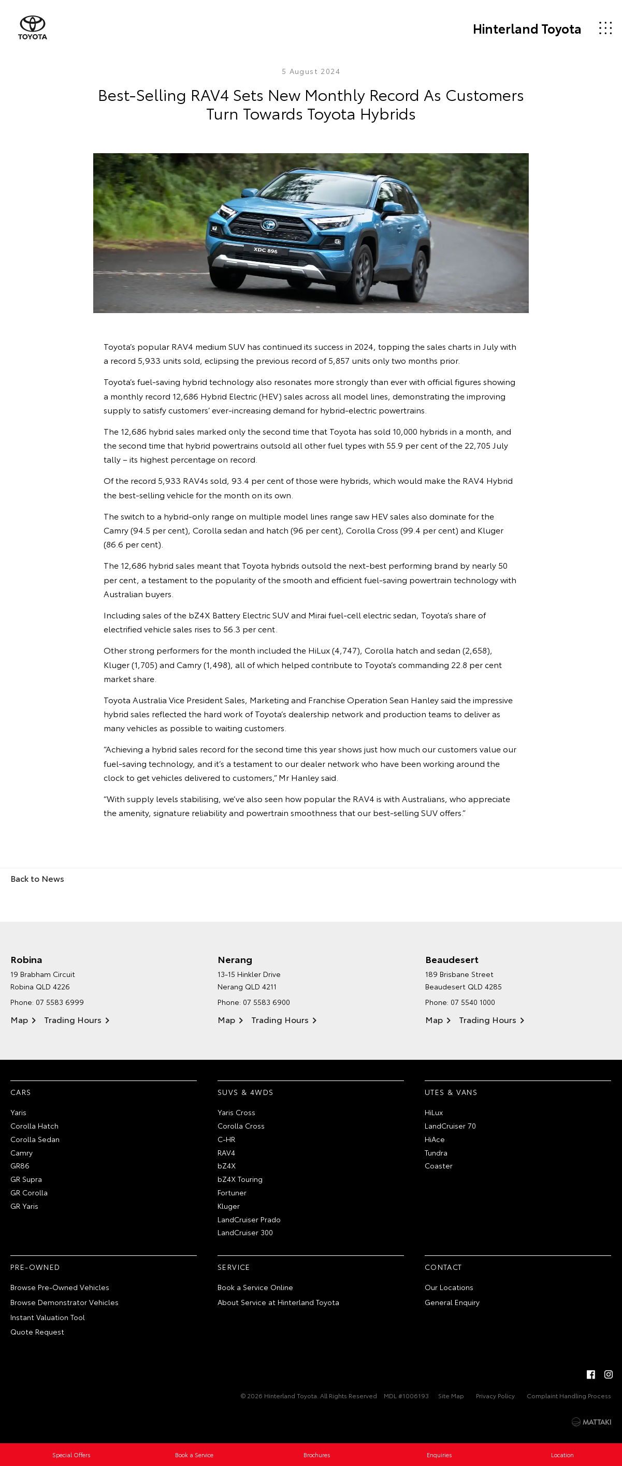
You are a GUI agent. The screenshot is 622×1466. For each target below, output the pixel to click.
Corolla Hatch (34, 1125)
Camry (21, 1152)
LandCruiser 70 (450, 1125)
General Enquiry (452, 1302)
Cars (21, 1092)
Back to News (37, 878)
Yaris (18, 1112)
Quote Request (37, 1331)
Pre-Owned (35, 1267)
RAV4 (226, 1152)
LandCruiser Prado (249, 1219)
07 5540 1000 (473, 1002)
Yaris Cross (236, 1112)
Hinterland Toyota (527, 28)
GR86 (20, 1165)
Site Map (451, 1395)
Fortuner (232, 1192)
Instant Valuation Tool (47, 1317)
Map (19, 1019)
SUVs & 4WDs (245, 1092)
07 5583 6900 (266, 1002)
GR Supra (26, 1179)
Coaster (439, 1165)
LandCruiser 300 (245, 1232)
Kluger (229, 1206)
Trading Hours (73, 1019)
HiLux (434, 1112)
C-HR (226, 1139)
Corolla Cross (241, 1125)
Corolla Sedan (35, 1139)
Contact (443, 1267)
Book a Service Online (255, 1287)
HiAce (435, 1139)
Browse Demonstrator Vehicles (64, 1302)
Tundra (436, 1152)
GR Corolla (29, 1192)
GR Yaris (24, 1206)
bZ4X (227, 1165)
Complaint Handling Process (569, 1395)
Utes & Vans (451, 1092)
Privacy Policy (495, 1395)
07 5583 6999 (60, 1002)
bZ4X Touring (240, 1179)
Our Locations (449, 1287)
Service (234, 1267)
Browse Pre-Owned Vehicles (59, 1287)
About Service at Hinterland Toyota (278, 1302)
